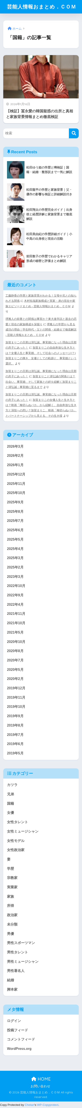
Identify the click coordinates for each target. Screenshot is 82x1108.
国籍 (10, 803)
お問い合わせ (40, 1086)
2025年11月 (16, 484)
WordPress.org (19, 1049)
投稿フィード (17, 1030)
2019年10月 (16, 706)
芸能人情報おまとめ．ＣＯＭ (41, 6)
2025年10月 (16, 493)
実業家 (12, 887)
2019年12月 (16, 688)
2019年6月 (15, 744)
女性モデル (15, 841)
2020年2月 (15, 679)
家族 (10, 896)
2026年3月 (15, 446)
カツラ (12, 785)
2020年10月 (16, 642)
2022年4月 (15, 604)
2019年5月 (15, 753)
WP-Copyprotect (47, 1104)
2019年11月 (16, 697)
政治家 (12, 915)
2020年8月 (15, 651)
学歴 (10, 868)
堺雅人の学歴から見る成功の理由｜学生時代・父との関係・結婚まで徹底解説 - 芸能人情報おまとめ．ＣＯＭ (41, 330)
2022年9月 (15, 595)
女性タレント (17, 822)
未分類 (12, 924)
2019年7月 (15, 735)
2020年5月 (15, 669)
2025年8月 (15, 511)
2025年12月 (16, 474)
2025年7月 (15, 521)
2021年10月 (16, 623)
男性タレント (17, 952)
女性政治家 (15, 850)
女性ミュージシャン (22, 831)
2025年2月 (15, 567)
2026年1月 (15, 465)
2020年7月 (15, 660)
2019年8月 (15, 725)
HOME (41, 1079)
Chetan (29, 1104)
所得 (10, 905)
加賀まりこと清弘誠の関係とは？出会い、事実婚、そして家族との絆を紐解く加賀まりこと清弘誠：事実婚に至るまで (41, 382)
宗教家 (12, 878)
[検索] (74, 133)
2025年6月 (15, 530)
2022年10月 (16, 586)
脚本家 (12, 989)
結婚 (10, 980)
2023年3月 (15, 576)
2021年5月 (15, 632)
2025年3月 (15, 558)
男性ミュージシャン (22, 961)
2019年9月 (15, 716)
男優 (10, 934)
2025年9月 (15, 502)
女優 (10, 813)
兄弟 (10, 794)
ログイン (14, 1021)
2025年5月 (15, 539)
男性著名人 (15, 971)
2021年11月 (16, 614)
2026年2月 (15, 455)
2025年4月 (15, 549)
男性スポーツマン (21, 943)
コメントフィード (21, 1039)
